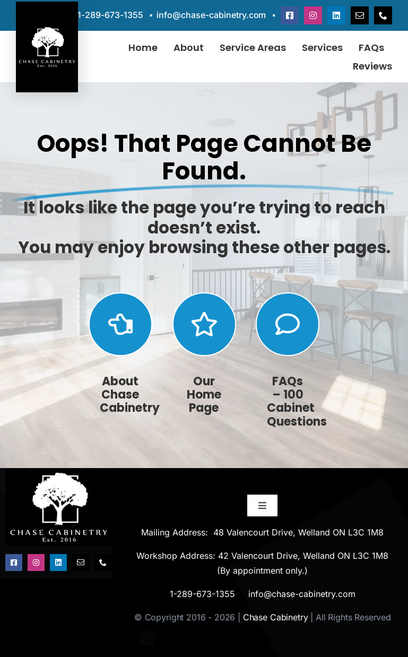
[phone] (383, 15)
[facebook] (290, 15)
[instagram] (313, 15)
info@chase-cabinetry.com (211, 15)
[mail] (360, 15)
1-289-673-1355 (110, 15)
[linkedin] (336, 15)
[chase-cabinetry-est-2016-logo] (58, 472)
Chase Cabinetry (275, 617)
